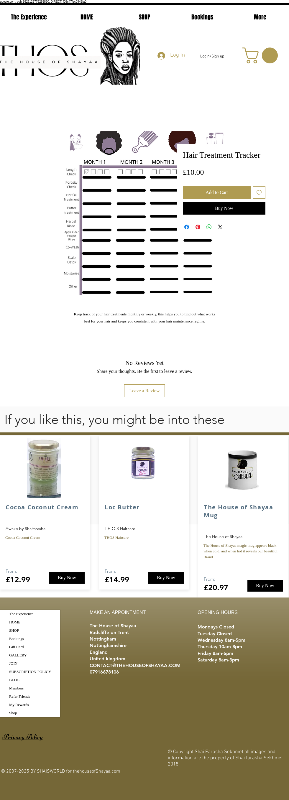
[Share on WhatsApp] (209, 227)
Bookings (16, 638)
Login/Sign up (212, 56)
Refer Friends (19, 696)
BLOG (14, 680)
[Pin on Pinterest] (197, 227)
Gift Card (16, 647)
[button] (262, 55)
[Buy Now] (67, 578)
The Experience (21, 614)
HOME (14, 622)
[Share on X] (220, 227)
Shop (13, 713)
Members (16, 688)
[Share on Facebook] (186, 227)
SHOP (14, 630)
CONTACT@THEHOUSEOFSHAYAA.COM (135, 665)
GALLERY (18, 655)
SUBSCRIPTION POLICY (30, 671)
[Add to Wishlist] (259, 192)
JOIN (13, 663)
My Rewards (19, 704)
